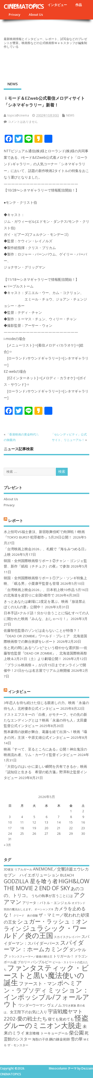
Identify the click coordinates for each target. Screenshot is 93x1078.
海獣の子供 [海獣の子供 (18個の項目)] (40, 1039)
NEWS (12, 83)
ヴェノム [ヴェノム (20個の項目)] (54, 1005)
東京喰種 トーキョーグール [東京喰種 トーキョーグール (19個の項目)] (47, 1033)
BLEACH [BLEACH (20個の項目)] (67, 875)
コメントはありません (23, 122)
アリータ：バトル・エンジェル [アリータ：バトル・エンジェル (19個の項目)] (46, 902)
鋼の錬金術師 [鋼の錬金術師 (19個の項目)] (59, 1039)
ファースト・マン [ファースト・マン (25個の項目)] (38, 983)
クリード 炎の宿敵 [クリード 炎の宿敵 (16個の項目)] (25, 915)
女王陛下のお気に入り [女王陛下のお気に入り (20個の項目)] (28, 1011)
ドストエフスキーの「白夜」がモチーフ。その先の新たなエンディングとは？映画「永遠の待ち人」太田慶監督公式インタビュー (45, 720)
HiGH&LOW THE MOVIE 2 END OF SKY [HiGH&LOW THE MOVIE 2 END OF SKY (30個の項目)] (46, 884)
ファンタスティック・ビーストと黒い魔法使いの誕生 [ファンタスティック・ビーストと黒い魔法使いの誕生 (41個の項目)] (46, 975)
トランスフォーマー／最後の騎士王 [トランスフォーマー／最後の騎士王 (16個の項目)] (30, 956)
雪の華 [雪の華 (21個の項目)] (77, 1039)
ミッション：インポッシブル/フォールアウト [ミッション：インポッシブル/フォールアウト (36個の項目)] (46, 997)
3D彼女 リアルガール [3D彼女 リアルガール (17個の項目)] (18, 869)
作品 (78, 4)
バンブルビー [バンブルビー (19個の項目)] (41, 962)
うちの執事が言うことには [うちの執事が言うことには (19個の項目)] (52, 895)
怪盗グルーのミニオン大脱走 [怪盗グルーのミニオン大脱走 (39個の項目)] (46, 1021)
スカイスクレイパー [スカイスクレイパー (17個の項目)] (67, 937)
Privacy (14, 14)
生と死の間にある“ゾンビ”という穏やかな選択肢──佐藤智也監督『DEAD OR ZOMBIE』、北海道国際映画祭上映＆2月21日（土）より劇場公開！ (45, 653)
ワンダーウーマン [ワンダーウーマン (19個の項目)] (32, 1005)
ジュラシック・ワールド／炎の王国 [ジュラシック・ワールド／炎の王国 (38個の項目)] (45, 931)
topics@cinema (18, 115)
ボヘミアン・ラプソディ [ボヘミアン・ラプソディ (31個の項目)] (43, 986)
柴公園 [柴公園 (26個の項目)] (76, 1032)
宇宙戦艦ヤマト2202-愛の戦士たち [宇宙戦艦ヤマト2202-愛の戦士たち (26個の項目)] (43, 1015)
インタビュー (57, 4)
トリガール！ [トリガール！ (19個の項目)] (63, 956)
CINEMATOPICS (24, 6)
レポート (15, 520)
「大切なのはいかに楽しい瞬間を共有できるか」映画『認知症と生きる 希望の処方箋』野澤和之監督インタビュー (45, 772)
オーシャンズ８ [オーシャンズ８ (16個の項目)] (44, 909)
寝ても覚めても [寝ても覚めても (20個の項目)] (61, 1019)
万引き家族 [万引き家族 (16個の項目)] (69, 1005)
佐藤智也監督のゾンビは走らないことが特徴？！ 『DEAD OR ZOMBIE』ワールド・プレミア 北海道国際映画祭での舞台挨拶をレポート (45, 636)
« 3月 (7, 845)
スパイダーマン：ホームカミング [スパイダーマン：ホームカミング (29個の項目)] (44, 946)
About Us (36, 14)
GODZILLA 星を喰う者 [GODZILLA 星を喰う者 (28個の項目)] (31, 881)
